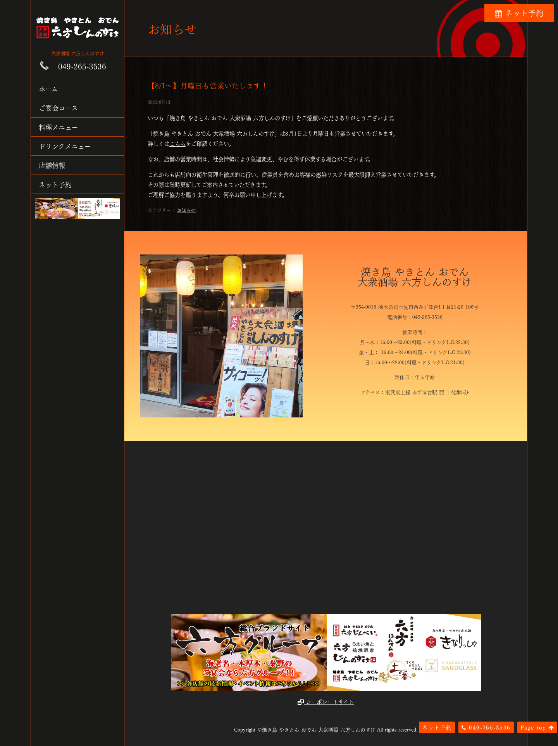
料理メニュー (58, 126)
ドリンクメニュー (65, 145)
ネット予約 (55, 184)
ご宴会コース (58, 107)
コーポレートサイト (326, 701)
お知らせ (186, 209)
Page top (537, 727)
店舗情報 (52, 164)
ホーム (48, 88)
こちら (177, 143)
